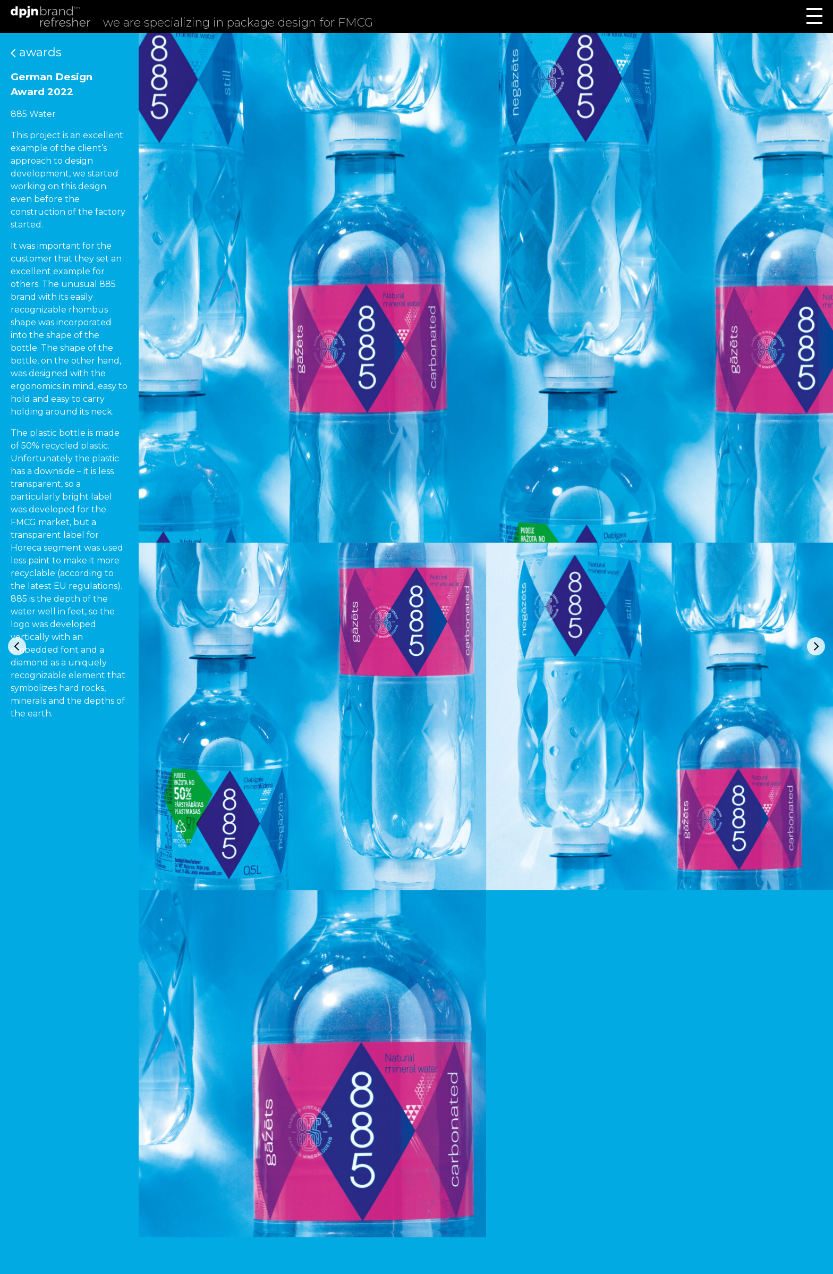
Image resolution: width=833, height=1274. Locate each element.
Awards (36, 52)
